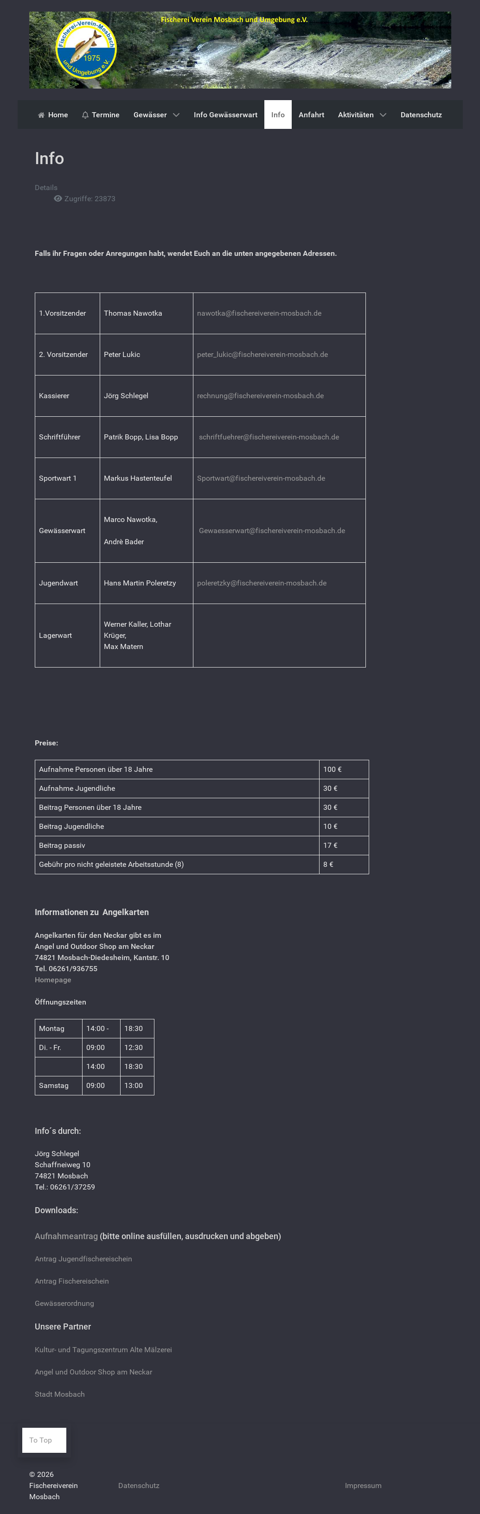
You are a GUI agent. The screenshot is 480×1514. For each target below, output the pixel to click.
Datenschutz (139, 1485)
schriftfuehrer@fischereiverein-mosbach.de (269, 437)
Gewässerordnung (64, 1303)
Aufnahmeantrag (66, 1236)
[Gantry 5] (240, 49)
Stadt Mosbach (60, 1394)
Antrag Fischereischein (72, 1281)
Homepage (53, 979)
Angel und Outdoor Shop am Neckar (93, 1372)
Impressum (363, 1485)
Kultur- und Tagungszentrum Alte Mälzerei (103, 1349)
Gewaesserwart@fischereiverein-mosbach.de (272, 530)
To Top (40, 1440)
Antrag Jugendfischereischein (83, 1258)
